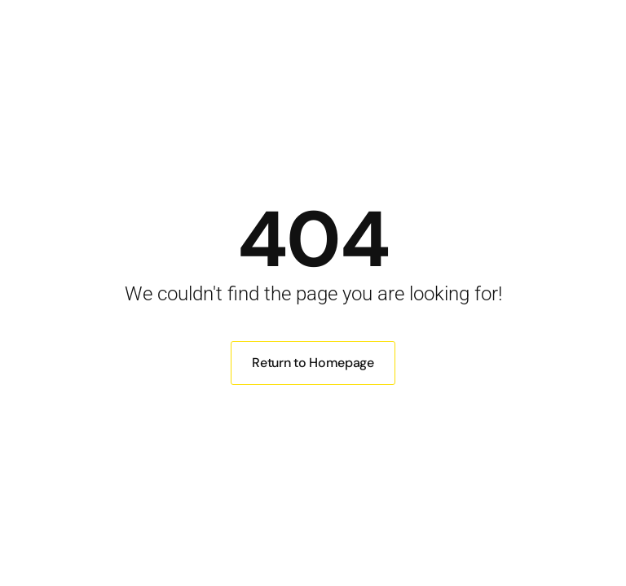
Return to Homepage (312, 362)
